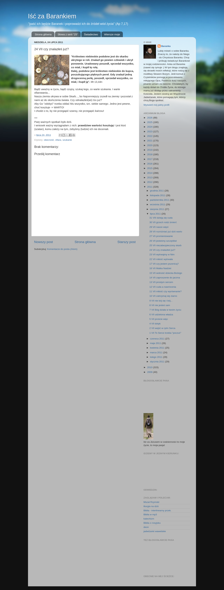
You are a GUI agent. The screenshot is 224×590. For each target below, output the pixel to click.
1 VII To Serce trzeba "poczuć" (165, 333)
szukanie (67, 140)
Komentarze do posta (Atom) (62, 249)
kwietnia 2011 (157, 347)
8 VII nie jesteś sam (159, 305)
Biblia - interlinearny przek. (157, 510)
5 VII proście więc (158, 319)
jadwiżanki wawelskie (155, 531)
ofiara (58, 140)
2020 (150, 145)
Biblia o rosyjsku (152, 523)
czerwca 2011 (157, 338)
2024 (150, 126)
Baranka (165, 46)
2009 (150, 372)
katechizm (149, 518)
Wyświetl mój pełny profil (156, 105)
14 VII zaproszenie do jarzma (164, 277)
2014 (150, 173)
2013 (150, 177)
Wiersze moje (112, 34)
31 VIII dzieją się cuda (161, 217)
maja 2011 (156, 343)
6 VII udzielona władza (161, 314)
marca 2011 (156, 352)
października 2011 (160, 200)
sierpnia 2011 (157, 209)
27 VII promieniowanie (161, 236)
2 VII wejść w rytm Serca (162, 328)
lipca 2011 (155, 213)
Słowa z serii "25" (68, 34)
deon (146, 527)
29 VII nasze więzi (159, 227)
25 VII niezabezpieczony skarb (165, 245)
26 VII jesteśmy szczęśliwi (163, 241)
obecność (49, 140)
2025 (150, 122)
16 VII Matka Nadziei (160, 268)
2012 (150, 182)
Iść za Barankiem (52, 16)
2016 (150, 163)
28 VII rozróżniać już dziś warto (165, 231)
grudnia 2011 (157, 190)
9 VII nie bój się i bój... (161, 300)
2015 (150, 168)
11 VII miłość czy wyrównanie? (165, 291)
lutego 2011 (156, 357)
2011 (150, 186)
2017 (150, 159)
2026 (150, 117)
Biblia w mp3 (150, 514)
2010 (150, 367)
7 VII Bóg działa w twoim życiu (165, 309)
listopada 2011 (158, 195)
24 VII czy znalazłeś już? (162, 250)
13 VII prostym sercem (161, 282)
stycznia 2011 (157, 361)
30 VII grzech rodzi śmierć (163, 222)
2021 (150, 140)
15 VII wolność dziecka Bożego (165, 273)
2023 (150, 131)
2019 (150, 150)
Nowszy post (43, 242)
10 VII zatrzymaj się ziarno (163, 296)
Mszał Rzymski (151, 502)
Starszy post (126, 242)
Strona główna (43, 34)
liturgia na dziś (151, 506)
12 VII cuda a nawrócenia (162, 287)
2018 (150, 154)
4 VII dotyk (155, 323)
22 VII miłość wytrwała (161, 259)
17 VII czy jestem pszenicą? (164, 263)
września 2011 (158, 204)
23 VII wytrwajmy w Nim (161, 254)
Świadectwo (91, 34)
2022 (150, 136)
